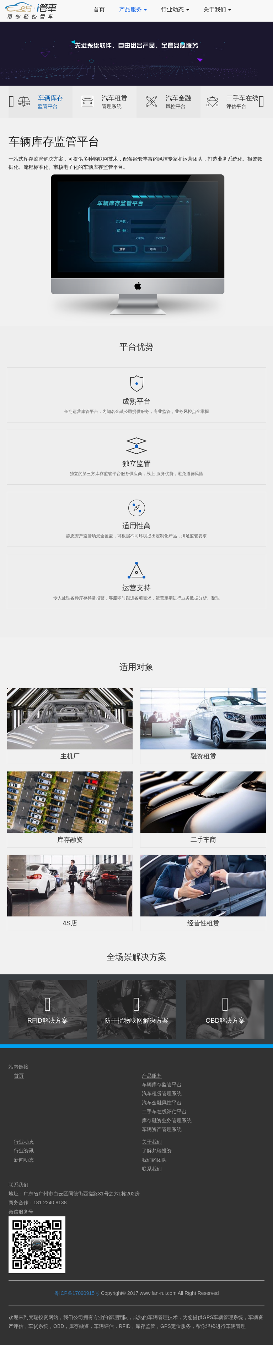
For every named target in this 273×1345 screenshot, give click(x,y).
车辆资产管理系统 (162, 1129)
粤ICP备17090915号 (77, 1293)
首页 (99, 9)
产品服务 (133, 9)
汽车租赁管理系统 (162, 1093)
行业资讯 (24, 1150)
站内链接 (18, 1067)
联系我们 (152, 1169)
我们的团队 (154, 1160)
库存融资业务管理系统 (167, 1120)
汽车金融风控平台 (162, 1102)
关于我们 (217, 9)
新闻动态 (24, 1160)
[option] (41, 102)
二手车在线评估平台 (164, 1111)
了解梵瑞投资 (157, 1150)
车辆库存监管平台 (162, 1084)
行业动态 (175, 9)
